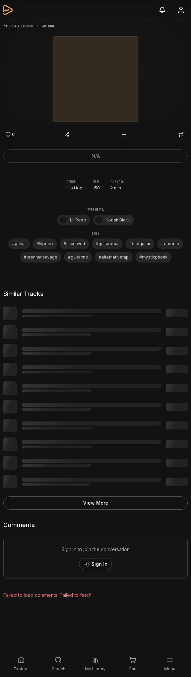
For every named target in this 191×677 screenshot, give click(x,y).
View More (95, 503)
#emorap (170, 243)
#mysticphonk (153, 257)
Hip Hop (74, 187)
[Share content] (67, 134)
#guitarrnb (78, 257)
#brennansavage (40, 257)
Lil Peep (72, 220)
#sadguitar (139, 243)
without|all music (18, 25)
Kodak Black (112, 220)
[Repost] (181, 134)
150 (96, 187)
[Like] (10, 134)
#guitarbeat (107, 243)
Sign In (95, 564)
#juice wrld (74, 243)
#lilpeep (45, 243)
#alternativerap (114, 257)
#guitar (19, 243)
